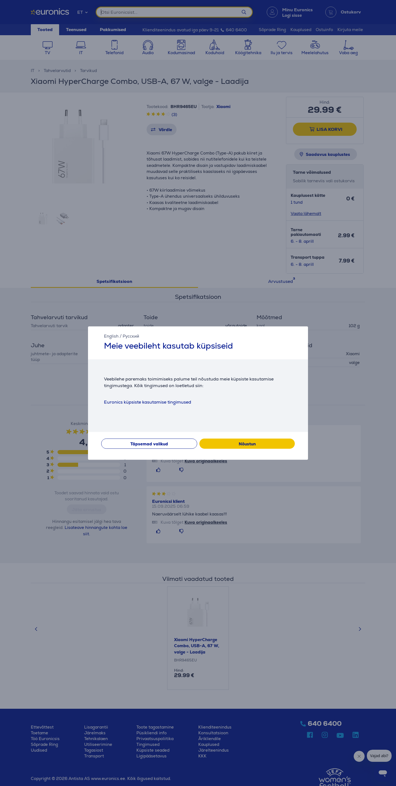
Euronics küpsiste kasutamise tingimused (147, 402)
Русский (131, 336)
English (111, 336)
